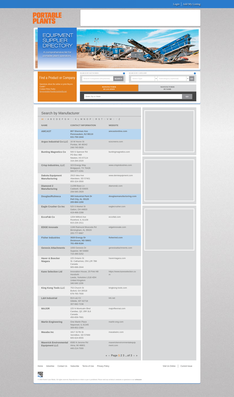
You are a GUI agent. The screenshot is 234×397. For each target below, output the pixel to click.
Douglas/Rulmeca (51, 196)
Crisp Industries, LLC (53, 165)
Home (40, 366)
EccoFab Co (48, 217)
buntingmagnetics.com (119, 152)
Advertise (50, 366)
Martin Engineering (51, 322)
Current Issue (186, 366)
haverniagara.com (117, 258)
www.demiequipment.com (121, 175)
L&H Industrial (49, 298)
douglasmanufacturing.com (122, 196)
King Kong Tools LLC (53, 288)
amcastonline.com (118, 131)
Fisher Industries (50, 237)
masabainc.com (116, 332)
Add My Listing (191, 4)
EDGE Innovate (49, 227)
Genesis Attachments (53, 248)
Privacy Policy (103, 366)
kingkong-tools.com (118, 288)
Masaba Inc (47, 332)
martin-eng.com (116, 322)
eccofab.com (115, 217)
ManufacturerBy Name (168, 88)
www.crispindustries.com (120, 165)
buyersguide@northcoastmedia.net (53, 91)
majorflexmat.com (117, 308)
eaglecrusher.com (117, 206)
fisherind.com (116, 237)
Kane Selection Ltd (51, 271)
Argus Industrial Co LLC (54, 141)
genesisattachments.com (120, 248)
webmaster (138, 379)
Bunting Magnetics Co (53, 152)
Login (176, 4)
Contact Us (62, 366)
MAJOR (45, 308)
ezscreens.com (116, 141)
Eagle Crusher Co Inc (53, 206)
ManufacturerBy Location (109, 88)
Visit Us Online (169, 366)
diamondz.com (116, 186)
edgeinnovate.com (117, 227)
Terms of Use (88, 366)
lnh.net (112, 298)
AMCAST (46, 131)
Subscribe (74, 366)
